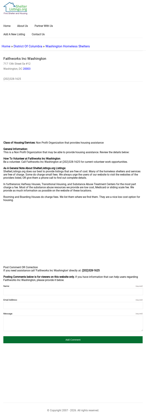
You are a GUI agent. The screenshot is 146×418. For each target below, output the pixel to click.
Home (6, 46)
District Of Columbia (28, 46)
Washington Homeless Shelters (67, 46)
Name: (73, 286)
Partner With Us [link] (44, 26)
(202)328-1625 (12, 78)
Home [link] (6, 26)
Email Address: (73, 300)
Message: (73, 313)
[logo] (15, 8)
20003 (27, 68)
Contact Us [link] (38, 34)
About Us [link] (22, 26)
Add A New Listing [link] (14, 34)
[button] (73, 339)
